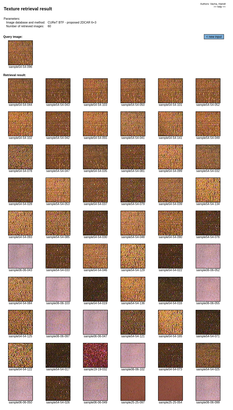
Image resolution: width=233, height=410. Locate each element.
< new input (214, 36)
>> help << (220, 6)
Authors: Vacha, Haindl (212, 3)
